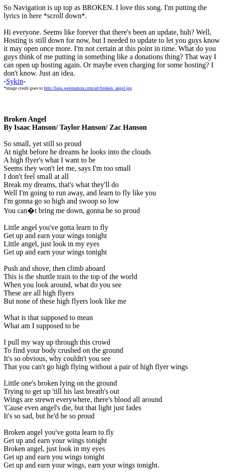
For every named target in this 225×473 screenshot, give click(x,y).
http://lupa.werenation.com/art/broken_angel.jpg (88, 88)
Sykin (14, 81)
